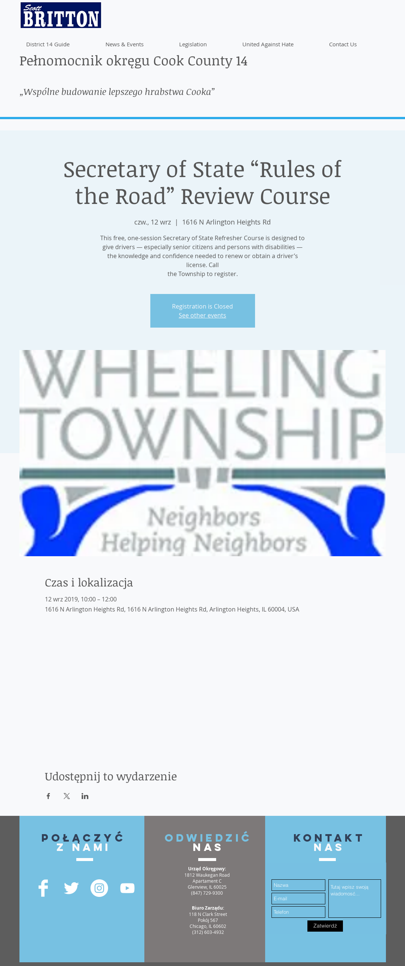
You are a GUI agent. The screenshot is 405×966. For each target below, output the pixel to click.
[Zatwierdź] (325, 926)
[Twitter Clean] (71, 888)
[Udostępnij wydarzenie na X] (66, 796)
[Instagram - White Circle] (99, 888)
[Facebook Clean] (43, 888)
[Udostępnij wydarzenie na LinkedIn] (85, 796)
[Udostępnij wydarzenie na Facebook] (48, 796)
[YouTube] (127, 888)
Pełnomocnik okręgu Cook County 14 (133, 60)
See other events (202, 315)
